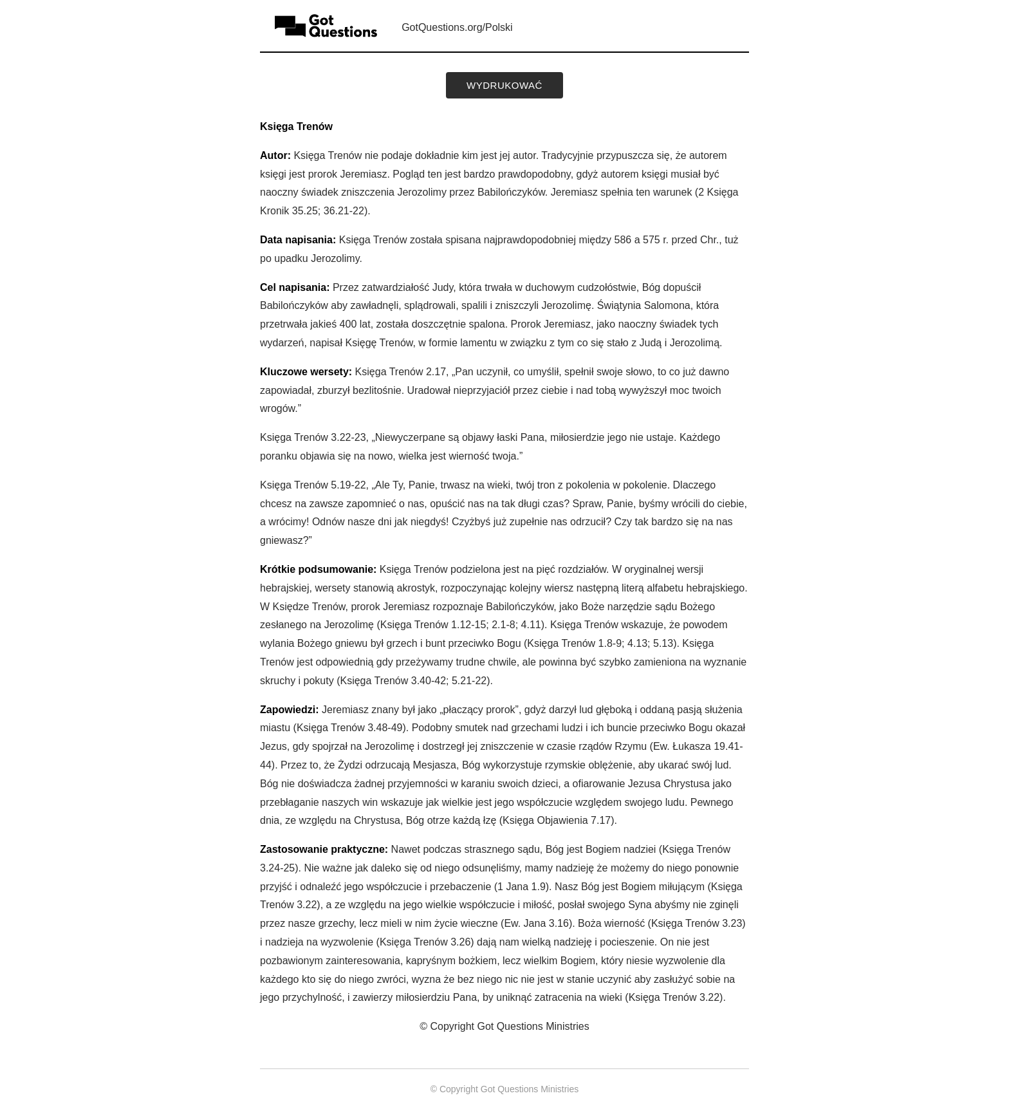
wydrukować (504, 85)
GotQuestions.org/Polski (457, 27)
